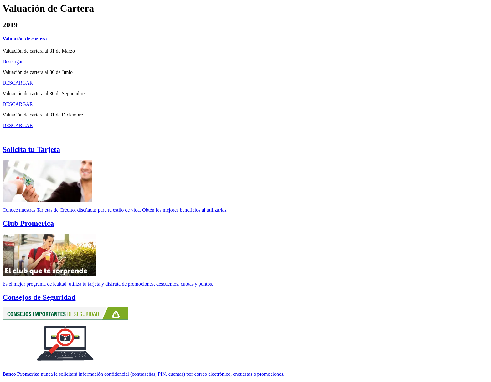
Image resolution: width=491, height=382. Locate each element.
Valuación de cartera (25, 38)
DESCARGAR (18, 82)
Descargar (13, 61)
